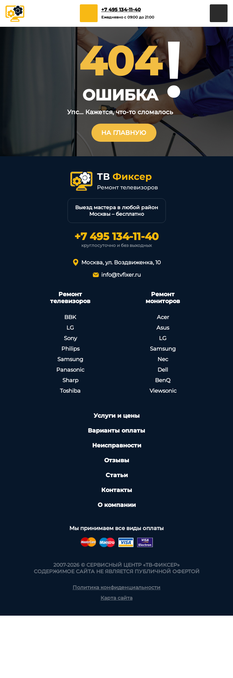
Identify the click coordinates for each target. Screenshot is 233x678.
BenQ (163, 380)
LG (70, 327)
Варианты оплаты (116, 430)
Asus (162, 327)
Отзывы (116, 460)
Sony (70, 338)
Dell (163, 369)
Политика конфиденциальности (116, 587)
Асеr (163, 317)
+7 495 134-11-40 (121, 9)
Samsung (70, 359)
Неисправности (116, 445)
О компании (117, 504)
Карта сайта (116, 598)
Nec (163, 359)
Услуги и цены (117, 415)
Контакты (116, 490)
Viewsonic (163, 390)
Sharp (70, 380)
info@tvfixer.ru (121, 274)
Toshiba (70, 390)
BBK (70, 317)
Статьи (117, 475)
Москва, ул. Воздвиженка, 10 (121, 262)
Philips (70, 348)
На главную (123, 132)
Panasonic (70, 369)
